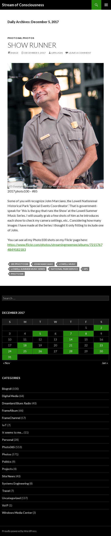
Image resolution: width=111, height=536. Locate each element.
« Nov (6, 363)
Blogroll (7, 388)
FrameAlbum (10, 410)
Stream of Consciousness (23, 5)
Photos (28, 38)
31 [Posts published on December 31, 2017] (9, 357)
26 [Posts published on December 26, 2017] (40, 351)
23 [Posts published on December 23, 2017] (101, 345)
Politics (6, 461)
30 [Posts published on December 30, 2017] (101, 351)
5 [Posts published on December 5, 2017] (40, 333)
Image (14, 52)
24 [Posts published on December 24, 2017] (9, 351)
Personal (7, 439)
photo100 (17, 273)
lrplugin (57, 52)
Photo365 (15, 38)
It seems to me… (12, 432)
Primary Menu (106, 5)
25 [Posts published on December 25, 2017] (25, 351)
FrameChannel (11, 418)
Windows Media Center (17, 512)
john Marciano (43, 264)
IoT (4, 425)
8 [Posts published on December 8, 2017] (86, 333)
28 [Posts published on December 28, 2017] (70, 351)
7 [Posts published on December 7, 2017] (71, 333)
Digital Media (10, 396)
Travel (6, 490)
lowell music (67, 264)
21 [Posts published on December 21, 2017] (70, 345)
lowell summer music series (28, 269)
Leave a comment (80, 52)
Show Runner (32, 45)
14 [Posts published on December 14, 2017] (70, 339)
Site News (8, 476)
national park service (64, 269)
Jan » (105, 363)
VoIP (5, 505)
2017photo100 (19, 264)
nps (86, 269)
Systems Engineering (15, 483)
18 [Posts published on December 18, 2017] (25, 345)
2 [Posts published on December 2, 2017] (101, 327)
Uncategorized (11, 498)
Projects (7, 469)
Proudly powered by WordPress (19, 531)
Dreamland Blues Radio (16, 403)
